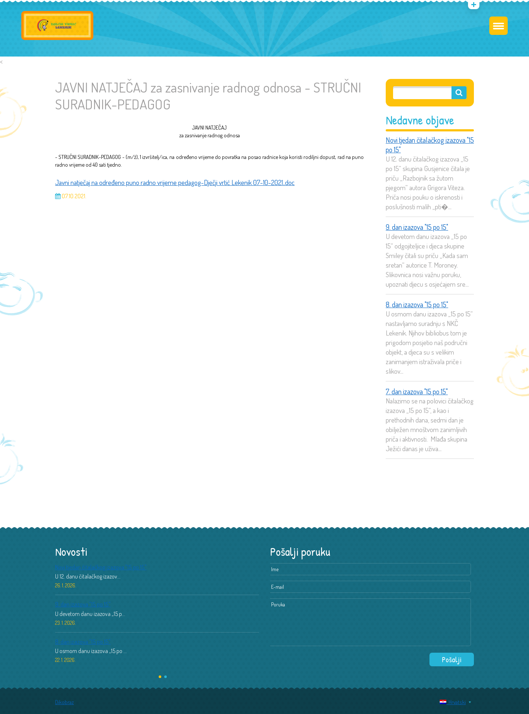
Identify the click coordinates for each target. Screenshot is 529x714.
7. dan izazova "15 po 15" (417, 391)
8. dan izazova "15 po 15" (417, 304)
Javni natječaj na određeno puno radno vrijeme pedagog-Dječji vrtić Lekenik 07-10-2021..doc (175, 182)
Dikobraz (64, 702)
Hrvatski (453, 702)
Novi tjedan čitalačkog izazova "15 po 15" (430, 144)
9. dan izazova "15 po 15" (417, 227)
